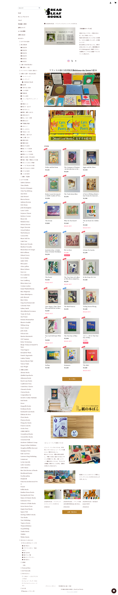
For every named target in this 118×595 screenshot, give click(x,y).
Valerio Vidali (25, 364)
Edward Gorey (25, 255)
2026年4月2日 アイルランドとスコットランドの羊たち (60, 23)
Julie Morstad (25, 297)
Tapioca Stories (25, 523)
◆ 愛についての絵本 (26, 148)
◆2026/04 (24, 47)
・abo (23, 565)
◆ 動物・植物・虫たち (27, 112)
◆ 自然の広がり (25, 115)
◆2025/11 (23, 61)
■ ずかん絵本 (24, 96)
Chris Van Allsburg (26, 191)
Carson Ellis (24, 235)
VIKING (23, 534)
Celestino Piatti (25, 305)
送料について (21, 27)
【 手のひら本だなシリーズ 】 (29, 543)
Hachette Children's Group (29, 442)
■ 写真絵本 (24, 93)
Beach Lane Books (26, 381)
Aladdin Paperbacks (27, 375)
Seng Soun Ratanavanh (28, 303)
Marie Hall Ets (25, 238)
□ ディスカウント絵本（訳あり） (28, 70)
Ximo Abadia (25, 185)
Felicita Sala (24, 333)
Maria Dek (24, 219)
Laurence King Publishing (28, 456)
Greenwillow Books (27, 437)
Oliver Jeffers (25, 266)
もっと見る (72, 379)
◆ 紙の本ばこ (26, 546)
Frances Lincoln (25, 425)
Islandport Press (26, 451)
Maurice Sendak (26, 322)
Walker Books (25, 537)
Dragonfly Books (26, 406)
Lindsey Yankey (25, 358)
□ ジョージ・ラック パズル (29, 581)
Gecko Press (24, 428)
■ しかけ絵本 (24, 90)
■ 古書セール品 (25, 67)
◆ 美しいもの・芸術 (26, 118)
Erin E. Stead (25, 328)
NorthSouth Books (26, 473)
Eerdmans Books (26, 409)
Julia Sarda (24, 331)
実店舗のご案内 (22, 24)
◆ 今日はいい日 (25, 132)
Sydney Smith (25, 308)
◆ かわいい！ (24, 126)
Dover (22, 403)
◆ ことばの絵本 (25, 174)
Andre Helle (24, 261)
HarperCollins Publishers (28, 445)
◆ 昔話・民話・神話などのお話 (29, 160)
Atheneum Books (26, 378)
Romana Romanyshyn (27, 319)
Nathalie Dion (25, 221)
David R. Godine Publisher (29, 398)
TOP (19, 13)
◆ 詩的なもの (24, 120)
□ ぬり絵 (23, 588)
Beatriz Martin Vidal (27, 361)
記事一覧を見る (72, 512)
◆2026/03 (24, 50)
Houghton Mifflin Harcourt (29, 448)
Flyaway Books (25, 420)
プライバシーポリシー (51, 586)
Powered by (72, 592)
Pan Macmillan (25, 476)
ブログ (20, 20)
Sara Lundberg (25, 280)
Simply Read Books (27, 509)
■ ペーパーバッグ (26, 76)
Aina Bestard (24, 196)
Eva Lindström (25, 275)
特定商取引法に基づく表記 (65, 586)
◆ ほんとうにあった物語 (27, 162)
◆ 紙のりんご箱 (26, 555)
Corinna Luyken (25, 286)
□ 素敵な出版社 (23, 370)
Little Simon (24, 467)
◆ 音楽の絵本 (24, 140)
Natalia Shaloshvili (26, 336)
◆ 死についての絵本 (26, 151)
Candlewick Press (26, 384)
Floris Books (25, 417)
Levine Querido (25, 462)
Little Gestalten (25, 465)
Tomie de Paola (25, 314)
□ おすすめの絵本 (24, 41)
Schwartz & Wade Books (28, 503)
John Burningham (26, 208)
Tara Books (24, 517)
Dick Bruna (24, 205)
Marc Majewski (25, 291)
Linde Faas (24, 241)
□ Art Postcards (25, 571)
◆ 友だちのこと (25, 109)
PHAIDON (24, 479)
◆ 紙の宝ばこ (26, 559)
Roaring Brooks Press (27, 495)
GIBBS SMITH (25, 431)
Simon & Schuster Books (28, 498)
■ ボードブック (25, 79)
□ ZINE (23, 562)
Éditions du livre (26, 414)
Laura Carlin (25, 210)
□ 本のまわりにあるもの (26, 540)
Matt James (24, 263)
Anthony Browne (26, 202)
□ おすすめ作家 (23, 180)
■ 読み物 (23, 85)
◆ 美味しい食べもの (26, 134)
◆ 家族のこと (24, 104)
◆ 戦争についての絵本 (27, 154)
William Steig (25, 325)
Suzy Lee (23, 272)
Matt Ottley (24, 300)
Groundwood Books (27, 434)
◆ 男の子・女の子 (26, 107)
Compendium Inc (26, 395)
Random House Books (27, 492)
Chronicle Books (26, 389)
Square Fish (24, 512)
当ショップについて (23, 17)
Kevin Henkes (25, 258)
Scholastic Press (26, 500)
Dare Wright (24, 366)
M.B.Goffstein (25, 252)
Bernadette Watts (26, 352)
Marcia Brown (25, 199)
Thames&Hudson (26, 526)
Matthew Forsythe (26, 247)
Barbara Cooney (26, 216)
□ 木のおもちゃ (25, 573)
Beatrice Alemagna (26, 188)
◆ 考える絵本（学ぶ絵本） (28, 157)
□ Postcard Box (25, 568)
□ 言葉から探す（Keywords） (28, 73)
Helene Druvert (25, 224)
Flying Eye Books (26, 423)
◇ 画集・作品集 (25, 176)
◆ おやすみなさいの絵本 (27, 168)
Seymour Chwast (26, 213)
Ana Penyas (24, 317)
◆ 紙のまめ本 (26, 552)
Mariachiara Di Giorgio (28, 249)
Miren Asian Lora (26, 283)
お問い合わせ (21, 35)
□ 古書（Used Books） (26, 64)
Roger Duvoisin (25, 227)
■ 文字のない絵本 (26, 87)
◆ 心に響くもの (25, 137)
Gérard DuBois (25, 230)
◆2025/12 (24, 58)
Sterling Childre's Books (28, 514)
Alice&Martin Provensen (28, 311)
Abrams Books (25, 372)
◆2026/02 (24, 53)
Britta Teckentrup (26, 342)
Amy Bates (24, 194)
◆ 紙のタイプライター (28, 557)
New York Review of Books (29, 470)
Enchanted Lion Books (27, 411)
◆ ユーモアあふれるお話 (27, 165)
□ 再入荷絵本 (23, 44)
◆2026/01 (24, 56)
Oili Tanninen (25, 339)
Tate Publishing (25, 520)
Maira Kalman (25, 269)
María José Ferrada (26, 244)
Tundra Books (25, 531)
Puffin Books (25, 489)
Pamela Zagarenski (26, 355)
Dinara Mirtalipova (26, 294)
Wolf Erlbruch (25, 233)
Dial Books (24, 400)
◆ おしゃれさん (25, 129)
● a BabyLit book (27, 82)
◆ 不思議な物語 (25, 123)
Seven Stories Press (26, 506)
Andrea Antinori (25, 182)
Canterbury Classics (27, 386)
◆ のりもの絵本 (25, 171)
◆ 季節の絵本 (24, 143)
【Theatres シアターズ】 (28, 591)
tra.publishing (25, 528)
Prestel (23, 486)
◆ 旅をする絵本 (25, 146)
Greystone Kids (25, 439)
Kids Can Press (25, 453)
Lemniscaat (24, 459)
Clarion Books (25, 392)
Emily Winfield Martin (27, 289)
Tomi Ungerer (25, 350)
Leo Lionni (24, 277)
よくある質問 (21, 31)
